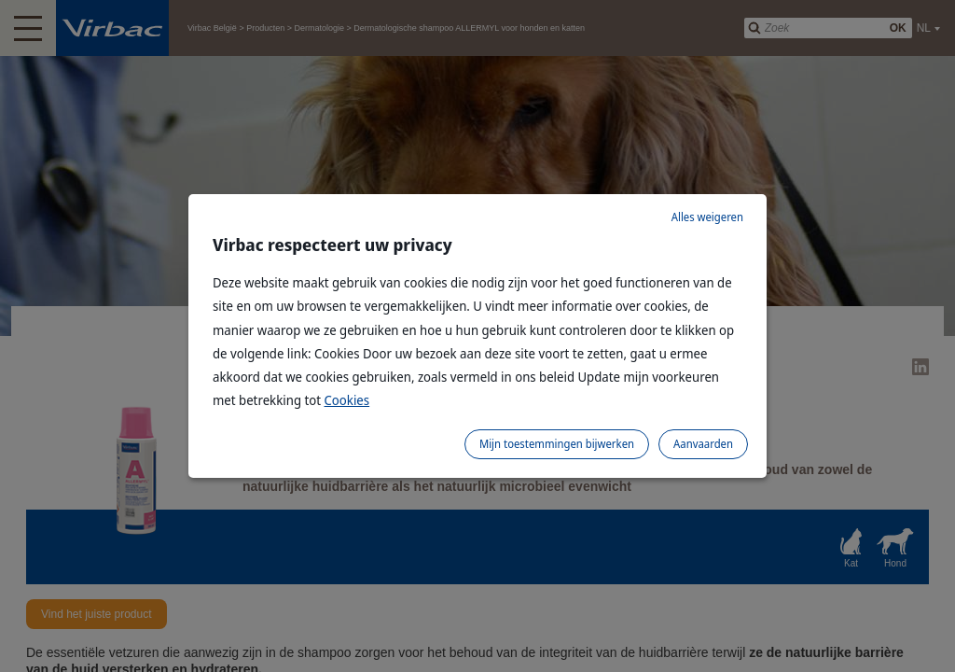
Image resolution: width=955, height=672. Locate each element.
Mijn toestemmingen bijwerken (556, 444)
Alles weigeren (707, 217)
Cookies (347, 400)
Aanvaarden (703, 444)
